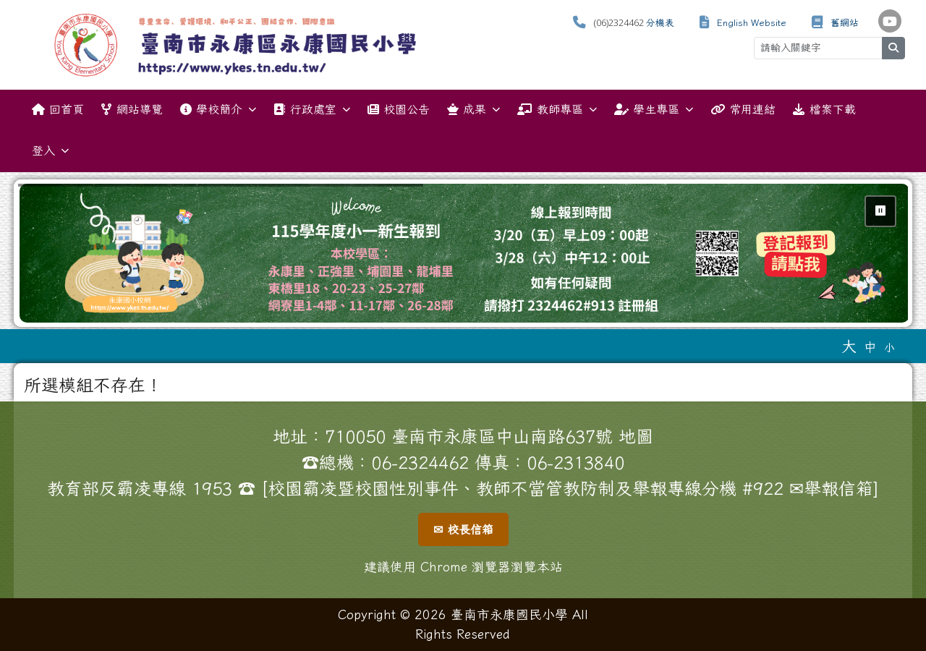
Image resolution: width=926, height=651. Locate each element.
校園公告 (399, 109)
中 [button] (870, 347)
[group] (464, 253)
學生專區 (653, 109)
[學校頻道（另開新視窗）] (889, 21)
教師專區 (556, 109)
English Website (751, 22)
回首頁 (58, 109)
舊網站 (845, 22)
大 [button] (849, 346)
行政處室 (311, 109)
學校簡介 (218, 109)
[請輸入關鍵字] (818, 48)
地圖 (636, 436)
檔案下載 (824, 109)
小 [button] (889, 347)
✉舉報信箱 (831, 488)
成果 (473, 109)
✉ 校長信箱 (463, 529)
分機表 (660, 22)
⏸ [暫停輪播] (880, 210)
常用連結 (743, 109)
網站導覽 (131, 109)
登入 (50, 151)
